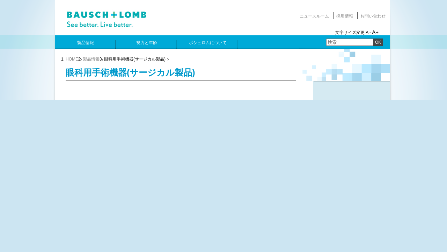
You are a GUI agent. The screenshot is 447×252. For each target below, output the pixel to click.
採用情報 (344, 16)
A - (368, 32)
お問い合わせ (373, 16)
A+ (375, 32)
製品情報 (91, 59)
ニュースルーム (314, 16)
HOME (72, 59)
